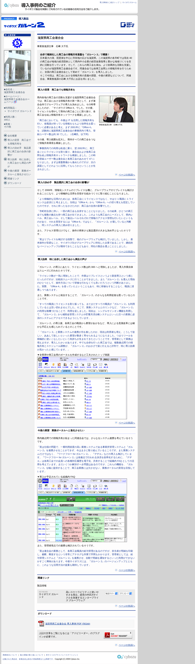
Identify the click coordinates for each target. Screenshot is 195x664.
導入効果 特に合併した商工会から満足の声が (19, 163)
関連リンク (13, 178)
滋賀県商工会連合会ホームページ (17, 100)
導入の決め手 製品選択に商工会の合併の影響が (19, 151)
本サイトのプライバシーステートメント (62, 655)
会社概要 (12, 135)
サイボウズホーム (129, 2)
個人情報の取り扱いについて (31, 655)
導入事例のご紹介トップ (109, 2)
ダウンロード (15, 183)
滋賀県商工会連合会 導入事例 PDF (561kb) (67, 623)
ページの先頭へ (127, 174)
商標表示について (10, 655)
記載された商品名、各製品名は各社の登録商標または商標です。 (29, 659)
